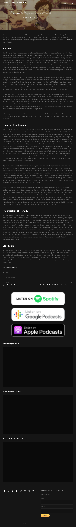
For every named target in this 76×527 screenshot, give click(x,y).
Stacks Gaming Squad (14, 2)
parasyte (14, 277)
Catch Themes (50, 523)
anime (6, 277)
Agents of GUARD (13, 267)
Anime (6, 272)
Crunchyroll (69, 40)
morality (10, 277)
